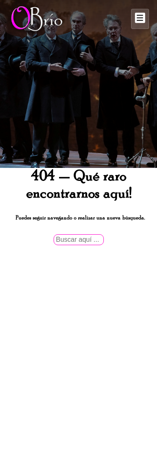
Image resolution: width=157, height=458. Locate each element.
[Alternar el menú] (140, 19)
